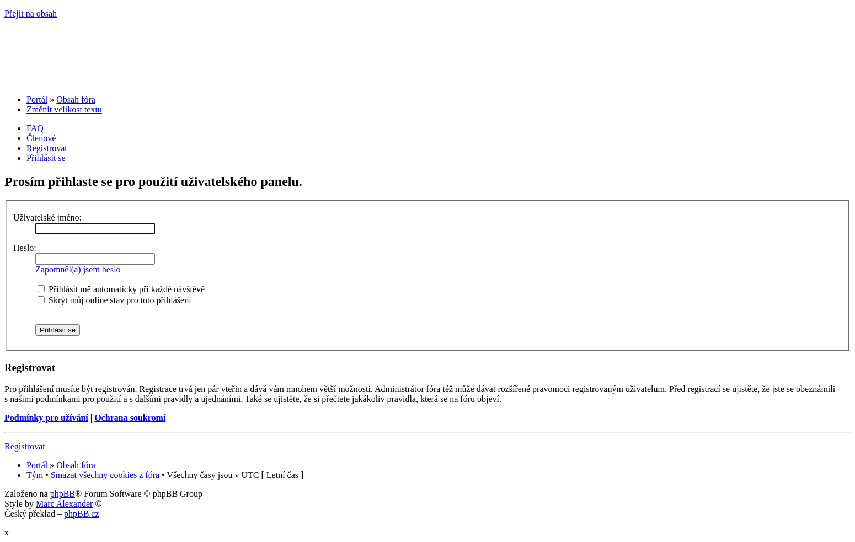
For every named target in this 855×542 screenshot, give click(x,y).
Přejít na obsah (30, 13)
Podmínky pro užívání (46, 417)
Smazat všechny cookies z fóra (105, 475)
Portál (36, 99)
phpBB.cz (81, 513)
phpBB (62, 493)
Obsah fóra (75, 99)
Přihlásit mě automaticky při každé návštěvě (121, 289)
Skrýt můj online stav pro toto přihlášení (114, 300)
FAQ (35, 128)
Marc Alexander (64, 503)
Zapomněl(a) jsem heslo (78, 269)
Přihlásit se (46, 158)
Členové (41, 138)
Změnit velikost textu (64, 109)
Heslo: (24, 248)
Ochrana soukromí (129, 417)
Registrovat (46, 148)
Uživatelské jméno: (47, 217)
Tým (34, 475)
